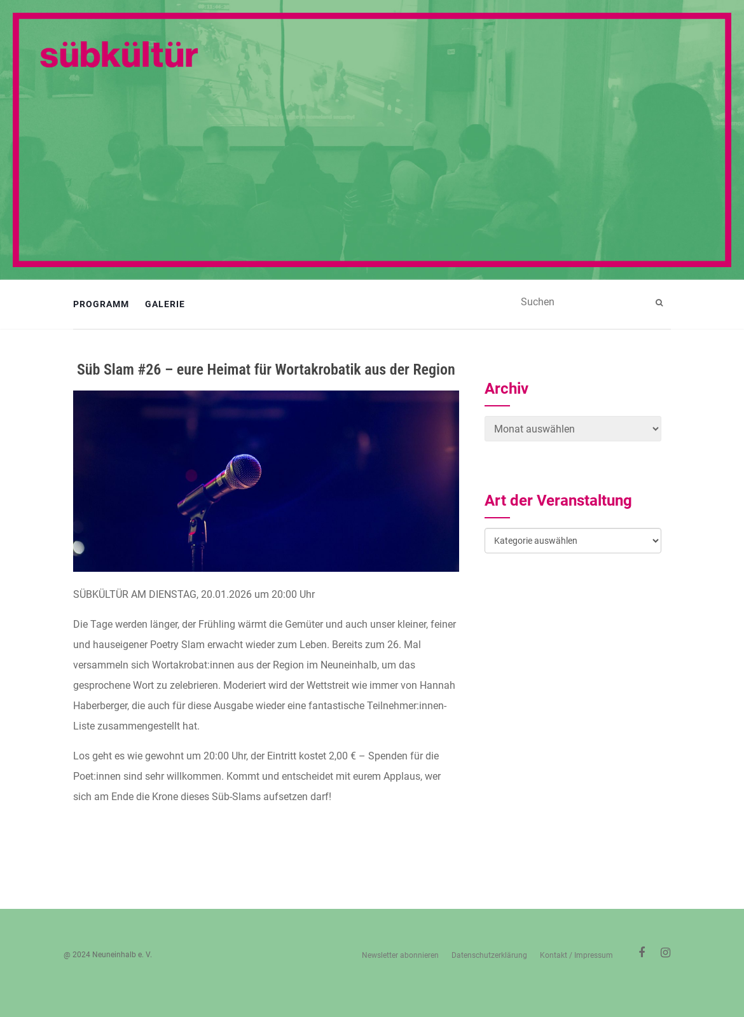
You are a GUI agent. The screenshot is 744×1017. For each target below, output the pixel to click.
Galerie (165, 304)
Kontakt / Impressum (576, 955)
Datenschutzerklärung (489, 955)
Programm (101, 304)
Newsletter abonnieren (400, 955)
